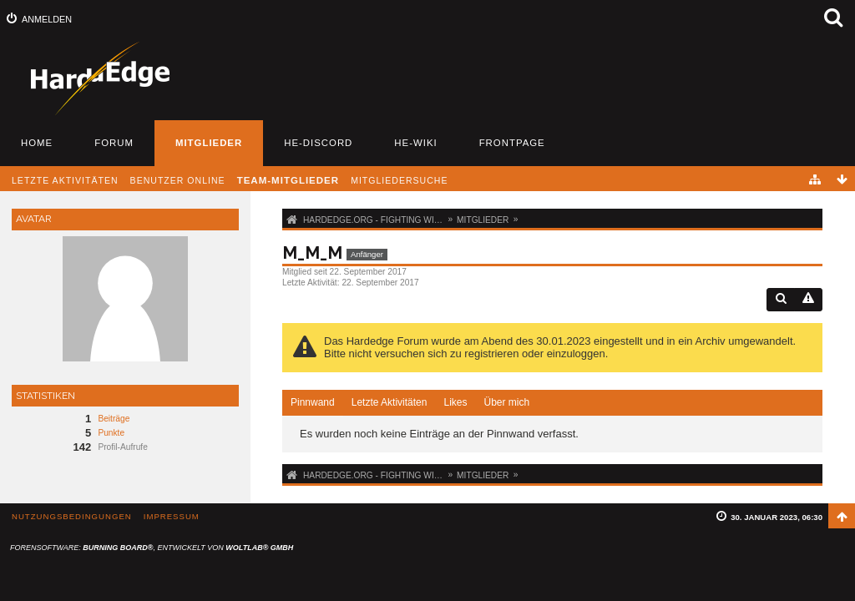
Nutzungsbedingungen (72, 516)
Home (37, 143)
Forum (114, 143)
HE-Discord (318, 143)
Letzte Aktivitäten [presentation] (390, 402)
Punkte (111, 432)
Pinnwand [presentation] (313, 402)
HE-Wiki (415, 143)
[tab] (312, 403)
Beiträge (113, 418)
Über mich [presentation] (506, 402)
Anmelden (47, 19)
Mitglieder (208, 143)
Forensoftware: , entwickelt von (151, 547)
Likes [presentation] (455, 402)
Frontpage (512, 143)
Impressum (172, 516)
